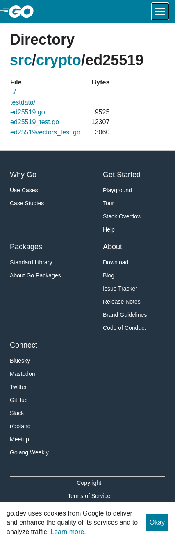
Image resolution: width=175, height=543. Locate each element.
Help (109, 229)
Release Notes (122, 301)
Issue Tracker (120, 288)
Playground (117, 190)
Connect (23, 345)
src (21, 60)
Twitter (18, 387)
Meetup (19, 439)
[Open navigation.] (160, 11)
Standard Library (31, 262)
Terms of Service (89, 496)
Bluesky (20, 360)
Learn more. (68, 531)
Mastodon (22, 373)
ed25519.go (27, 112)
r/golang (20, 426)
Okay (157, 522)
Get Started (122, 174)
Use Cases (24, 190)
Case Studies (27, 203)
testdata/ (22, 102)
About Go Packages (35, 275)
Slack (17, 413)
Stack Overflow (122, 216)
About (112, 247)
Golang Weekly (29, 452)
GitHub (19, 400)
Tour (108, 203)
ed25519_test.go (34, 121)
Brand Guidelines (125, 314)
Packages (26, 247)
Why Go (23, 174)
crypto (58, 60)
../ (13, 92)
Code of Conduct (124, 328)
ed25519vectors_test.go (45, 132)
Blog (108, 275)
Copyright (89, 482)
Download (115, 262)
